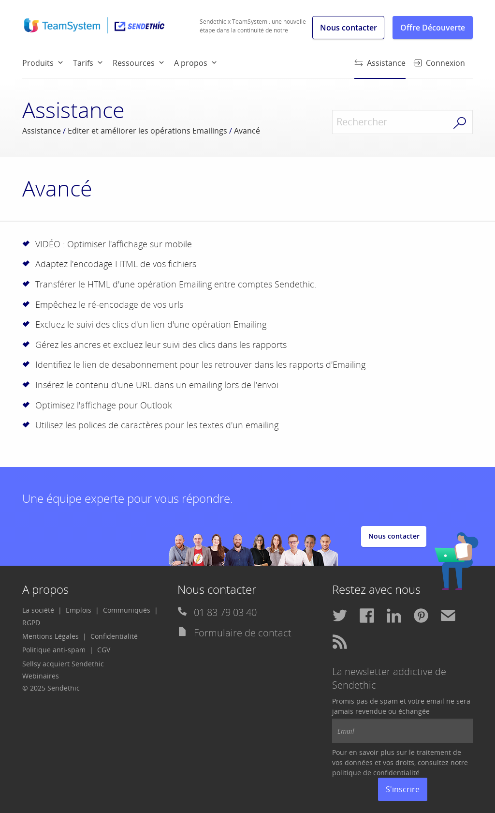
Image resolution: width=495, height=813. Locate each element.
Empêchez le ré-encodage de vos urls (109, 304)
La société (38, 610)
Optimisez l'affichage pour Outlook (103, 405)
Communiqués (126, 610)
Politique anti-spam (54, 649)
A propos (190, 63)
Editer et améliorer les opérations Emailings (147, 130)
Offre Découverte (432, 27)
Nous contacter (348, 27)
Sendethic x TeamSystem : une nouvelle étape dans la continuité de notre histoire (253, 30)
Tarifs (83, 63)
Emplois (78, 610)
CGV (103, 649)
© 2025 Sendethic (51, 688)
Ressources (134, 63)
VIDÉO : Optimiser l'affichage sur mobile (113, 244)
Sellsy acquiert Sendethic (63, 663)
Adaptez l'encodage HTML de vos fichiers (115, 264)
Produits (38, 63)
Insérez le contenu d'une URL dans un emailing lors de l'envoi (156, 385)
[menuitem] (47, 62)
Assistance (380, 67)
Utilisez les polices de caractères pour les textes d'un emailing (156, 425)
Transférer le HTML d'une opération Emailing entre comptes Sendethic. (175, 284)
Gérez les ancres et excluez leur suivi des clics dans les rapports (161, 344)
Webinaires (40, 675)
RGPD (31, 622)
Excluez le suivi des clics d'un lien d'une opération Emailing (150, 324)
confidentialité (396, 772)
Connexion (439, 63)
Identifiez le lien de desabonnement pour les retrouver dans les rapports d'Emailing (200, 364)
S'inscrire (403, 789)
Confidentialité (114, 636)
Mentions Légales (50, 636)
